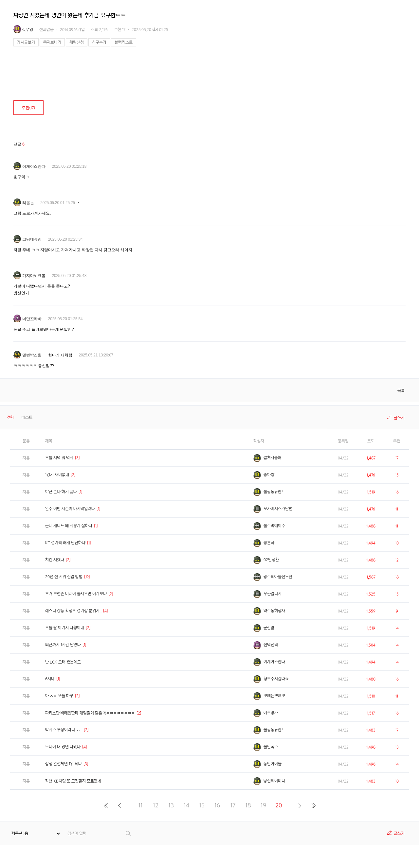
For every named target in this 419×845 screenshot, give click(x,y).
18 (248, 805)
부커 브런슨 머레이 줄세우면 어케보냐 (76, 593)
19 (263, 805)
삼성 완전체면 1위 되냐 (63, 763)
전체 (10, 417)
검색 (128, 833)
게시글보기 (26, 42)
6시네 (50, 678)
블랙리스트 (124, 42)
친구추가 (99, 42)
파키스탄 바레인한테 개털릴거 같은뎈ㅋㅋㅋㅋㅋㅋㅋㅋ (90, 713)
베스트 (27, 417)
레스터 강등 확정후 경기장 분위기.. (73, 610)
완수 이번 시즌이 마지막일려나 (70, 508)
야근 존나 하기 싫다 (61, 491)
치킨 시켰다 (54, 559)
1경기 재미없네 (57, 474)
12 (155, 805)
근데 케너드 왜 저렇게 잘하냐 (68, 525)
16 (217, 805)
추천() (28, 107)
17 (232, 805)
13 (171, 805)
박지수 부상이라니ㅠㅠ (63, 729)
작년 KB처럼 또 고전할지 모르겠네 (73, 781)
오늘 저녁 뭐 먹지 (59, 457)
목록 (401, 390)
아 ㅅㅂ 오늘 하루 (59, 695)
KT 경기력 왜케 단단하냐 (65, 542)
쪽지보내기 (52, 42)
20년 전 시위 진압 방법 (63, 576)
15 (202, 805)
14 (186, 805)
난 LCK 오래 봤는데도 (63, 662)
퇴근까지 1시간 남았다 (63, 644)
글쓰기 (399, 417)
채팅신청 (76, 42)
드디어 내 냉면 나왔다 (63, 746)
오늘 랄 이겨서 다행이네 (64, 627)
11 (140, 805)
